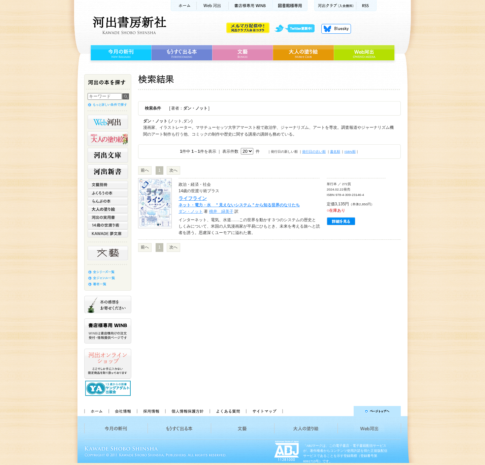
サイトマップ (264, 411)
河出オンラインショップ (107, 364)
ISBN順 (349, 151)
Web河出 (212, 5)
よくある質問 (227, 411)
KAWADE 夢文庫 (108, 233)
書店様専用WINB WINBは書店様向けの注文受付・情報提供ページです (107, 331)
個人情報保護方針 (187, 411)
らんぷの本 (108, 201)
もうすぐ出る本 (181, 53)
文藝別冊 (108, 185)
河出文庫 (108, 155)
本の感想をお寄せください (107, 304)
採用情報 (151, 411)
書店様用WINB (251, 5)
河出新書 (108, 171)
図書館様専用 (290, 5)
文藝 (242, 53)
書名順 (335, 151)
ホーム (183, 5)
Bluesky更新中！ (336, 28)
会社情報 (122, 411)
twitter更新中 (297, 28)
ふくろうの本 (108, 193)
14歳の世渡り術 (108, 225)
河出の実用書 (108, 217)
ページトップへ (345, 411)
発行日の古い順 (314, 151)
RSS (366, 5)
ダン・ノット (191, 211)
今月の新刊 (120, 53)
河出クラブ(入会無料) (335, 5)
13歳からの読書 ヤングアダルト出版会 (108, 388)
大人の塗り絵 (303, 53)
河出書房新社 (128, 25)
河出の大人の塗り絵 (108, 138)
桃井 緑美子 (221, 211)
